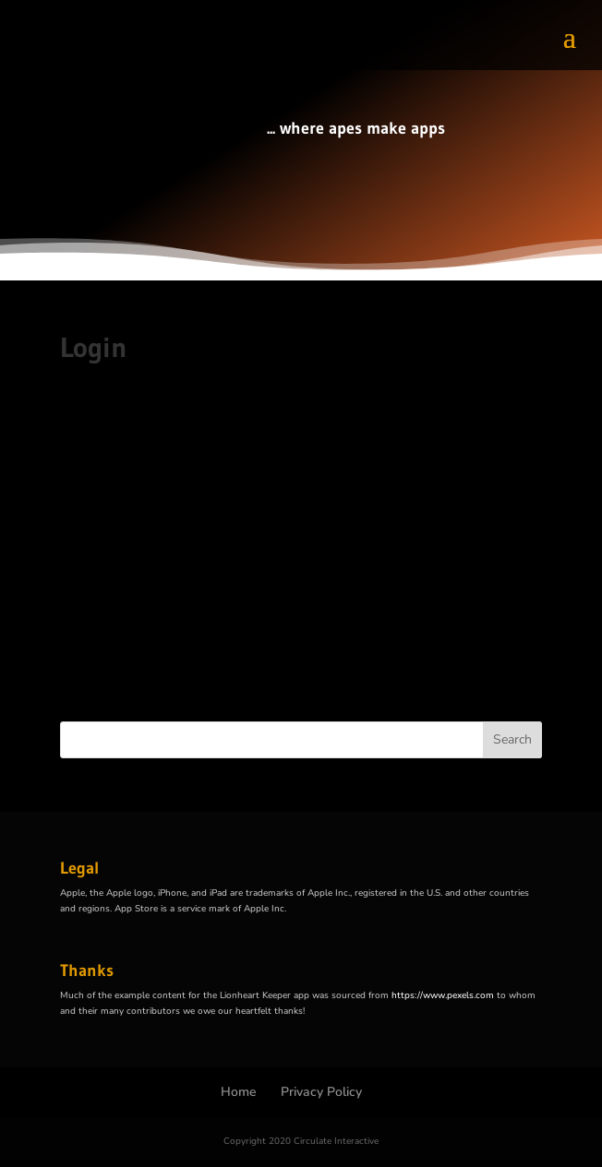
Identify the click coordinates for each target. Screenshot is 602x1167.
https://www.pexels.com (442, 995)
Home (239, 1092)
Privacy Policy (321, 1092)
